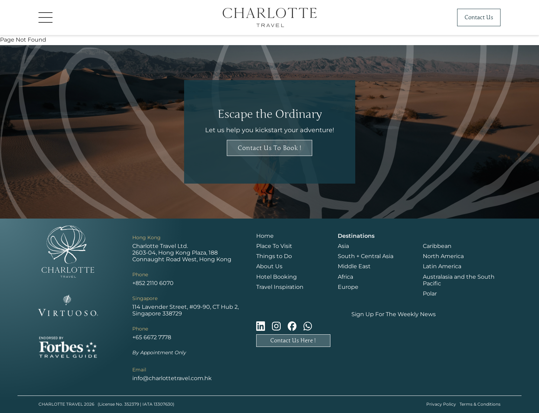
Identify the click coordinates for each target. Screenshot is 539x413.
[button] (91, 17)
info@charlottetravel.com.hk (172, 378)
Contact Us (478, 17)
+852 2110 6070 (153, 283)
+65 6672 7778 (151, 337)
